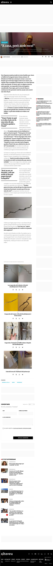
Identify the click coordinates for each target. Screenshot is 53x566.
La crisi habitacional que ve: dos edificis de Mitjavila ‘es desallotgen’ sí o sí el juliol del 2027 (16, 493)
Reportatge (4, 42)
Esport (23, 559)
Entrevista (11, 509)
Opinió (13, 559)
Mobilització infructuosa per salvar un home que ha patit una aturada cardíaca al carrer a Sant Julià (43, 107)
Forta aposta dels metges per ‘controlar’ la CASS (16, 464)
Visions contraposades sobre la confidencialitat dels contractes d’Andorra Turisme (16, 503)
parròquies (19, 382)
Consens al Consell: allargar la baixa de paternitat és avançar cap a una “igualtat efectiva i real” (16, 473)
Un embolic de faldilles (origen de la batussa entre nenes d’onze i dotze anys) (43, 124)
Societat (11, 489)
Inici (2, 559)
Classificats (34, 559)
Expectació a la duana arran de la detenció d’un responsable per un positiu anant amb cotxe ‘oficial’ (43, 119)
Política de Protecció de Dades (23, 562)
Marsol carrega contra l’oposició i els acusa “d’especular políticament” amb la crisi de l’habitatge (16, 483)
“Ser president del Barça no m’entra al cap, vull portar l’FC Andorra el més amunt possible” (16, 513)
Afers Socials (12, 469)
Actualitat (7, 559)
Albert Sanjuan (6, 56)
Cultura (18, 559)
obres (13, 382)
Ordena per (25, 404)
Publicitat (13, 561)
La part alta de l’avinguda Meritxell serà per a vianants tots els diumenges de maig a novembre (16, 523)
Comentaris (25, 56)
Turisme (11, 499)
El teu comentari (6, 417)
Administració (12, 461)
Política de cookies (33, 562)
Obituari (41, 559)
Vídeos (28, 559)
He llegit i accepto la (17, 428)
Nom (3, 410)
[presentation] (13, 433)
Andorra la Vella (6, 382)
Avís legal (40, 562)
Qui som (2, 562)
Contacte (7, 561)
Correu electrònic (23, 410)
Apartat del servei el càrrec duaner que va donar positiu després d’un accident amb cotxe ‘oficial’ (43, 113)
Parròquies (11, 519)
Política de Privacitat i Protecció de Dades (22, 428)
